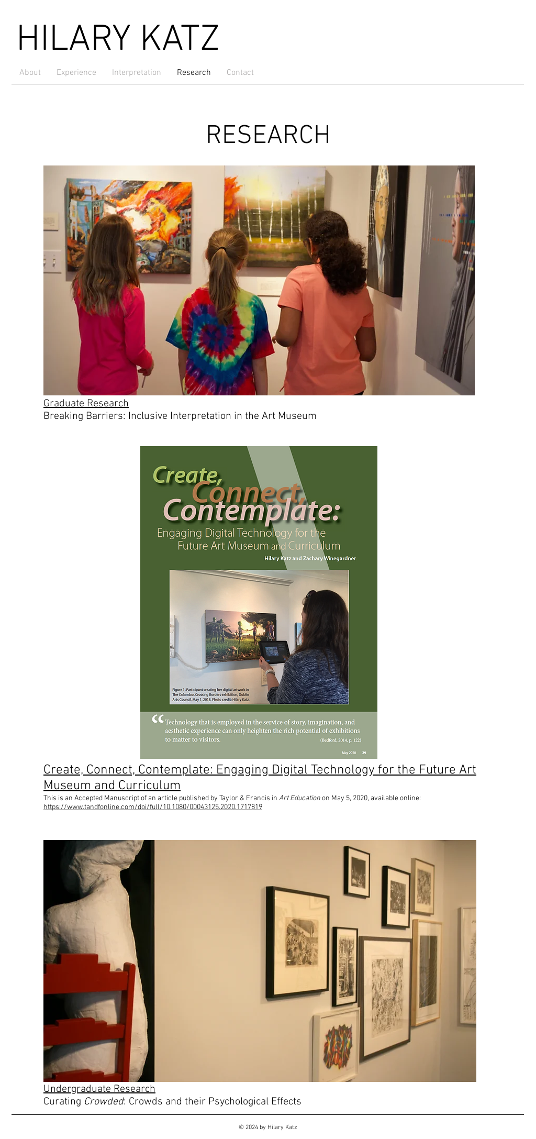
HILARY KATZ (118, 40)
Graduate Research (86, 403)
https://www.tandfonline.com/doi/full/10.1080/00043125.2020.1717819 (152, 807)
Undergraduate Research (99, 1089)
